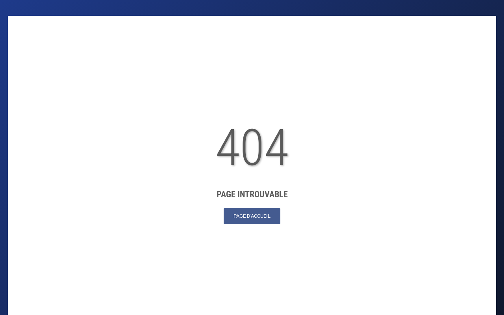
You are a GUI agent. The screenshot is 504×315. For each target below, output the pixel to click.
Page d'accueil (252, 216)
